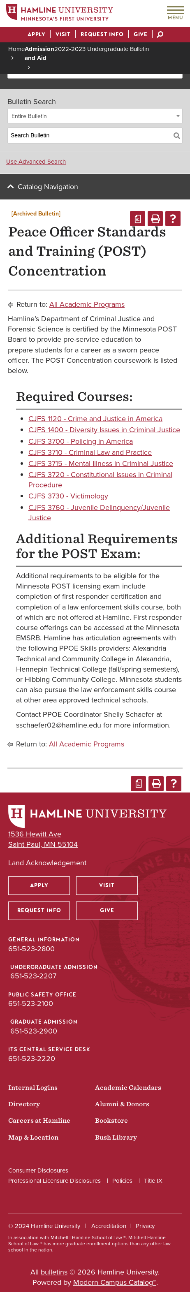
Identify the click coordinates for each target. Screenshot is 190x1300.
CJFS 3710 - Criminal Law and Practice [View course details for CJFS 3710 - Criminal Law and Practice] (90, 452)
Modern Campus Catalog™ (114, 1282)
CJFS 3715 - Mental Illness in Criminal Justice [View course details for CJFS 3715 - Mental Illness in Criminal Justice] (100, 463)
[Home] (59, 14)
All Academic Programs (87, 304)
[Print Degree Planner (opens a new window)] (137, 218)
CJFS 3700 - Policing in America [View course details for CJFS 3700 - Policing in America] (80, 441)
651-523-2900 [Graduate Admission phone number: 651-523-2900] (33, 1031)
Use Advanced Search (36, 161)
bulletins (54, 1272)
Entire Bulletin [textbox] (29, 116)
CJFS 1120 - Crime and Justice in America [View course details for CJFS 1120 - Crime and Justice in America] (95, 418)
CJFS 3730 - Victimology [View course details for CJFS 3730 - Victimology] (68, 496)
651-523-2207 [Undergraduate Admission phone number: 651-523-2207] (33, 976)
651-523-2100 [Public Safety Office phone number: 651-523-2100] (30, 1003)
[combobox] (95, 116)
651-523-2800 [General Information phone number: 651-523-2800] (31, 948)
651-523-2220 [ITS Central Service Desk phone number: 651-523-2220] (31, 1058)
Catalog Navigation (48, 186)
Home (16, 48)
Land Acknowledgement (47, 863)
